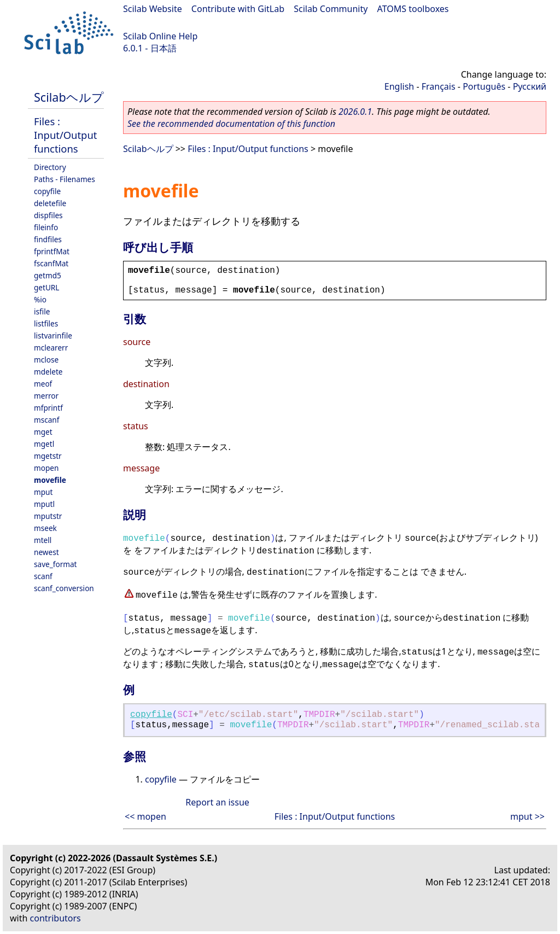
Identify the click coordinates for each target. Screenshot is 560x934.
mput (43, 492)
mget (43, 432)
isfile (42, 311)
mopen (46, 468)
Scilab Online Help (160, 36)
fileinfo (46, 227)
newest (46, 552)
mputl (44, 504)
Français (439, 86)
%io (40, 299)
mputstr (48, 516)
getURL (46, 287)
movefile (50, 480)
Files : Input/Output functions (65, 134)
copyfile (47, 191)
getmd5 (47, 275)
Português (484, 86)
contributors (55, 918)
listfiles (46, 323)
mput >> (527, 816)
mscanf (46, 420)
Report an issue (217, 802)
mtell (42, 540)
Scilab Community (331, 9)
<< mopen (145, 816)
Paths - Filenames (64, 179)
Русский (529, 86)
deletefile (50, 203)
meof (43, 383)
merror (46, 395)
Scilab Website (152, 9)
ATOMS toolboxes (413, 9)
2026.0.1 (355, 112)
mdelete (48, 371)
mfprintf (48, 407)
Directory (50, 167)
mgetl (44, 444)
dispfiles (48, 215)
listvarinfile (53, 335)
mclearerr (51, 347)
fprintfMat (51, 251)
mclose (46, 359)
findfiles (48, 239)
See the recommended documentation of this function (231, 124)
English (399, 86)
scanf (43, 576)
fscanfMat (51, 263)
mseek (45, 528)
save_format (55, 564)
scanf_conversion (64, 588)
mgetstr (48, 456)
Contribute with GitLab (237, 9)
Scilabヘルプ (69, 97)
